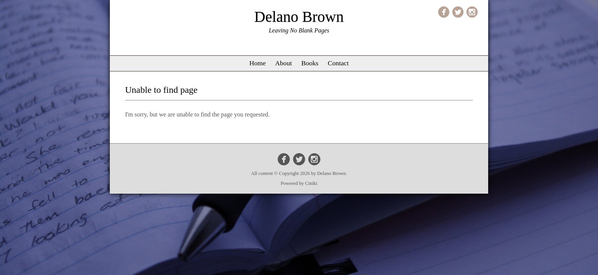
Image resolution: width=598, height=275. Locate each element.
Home (257, 63)
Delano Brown (299, 16)
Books (309, 63)
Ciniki (311, 183)
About (283, 63)
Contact (338, 63)
